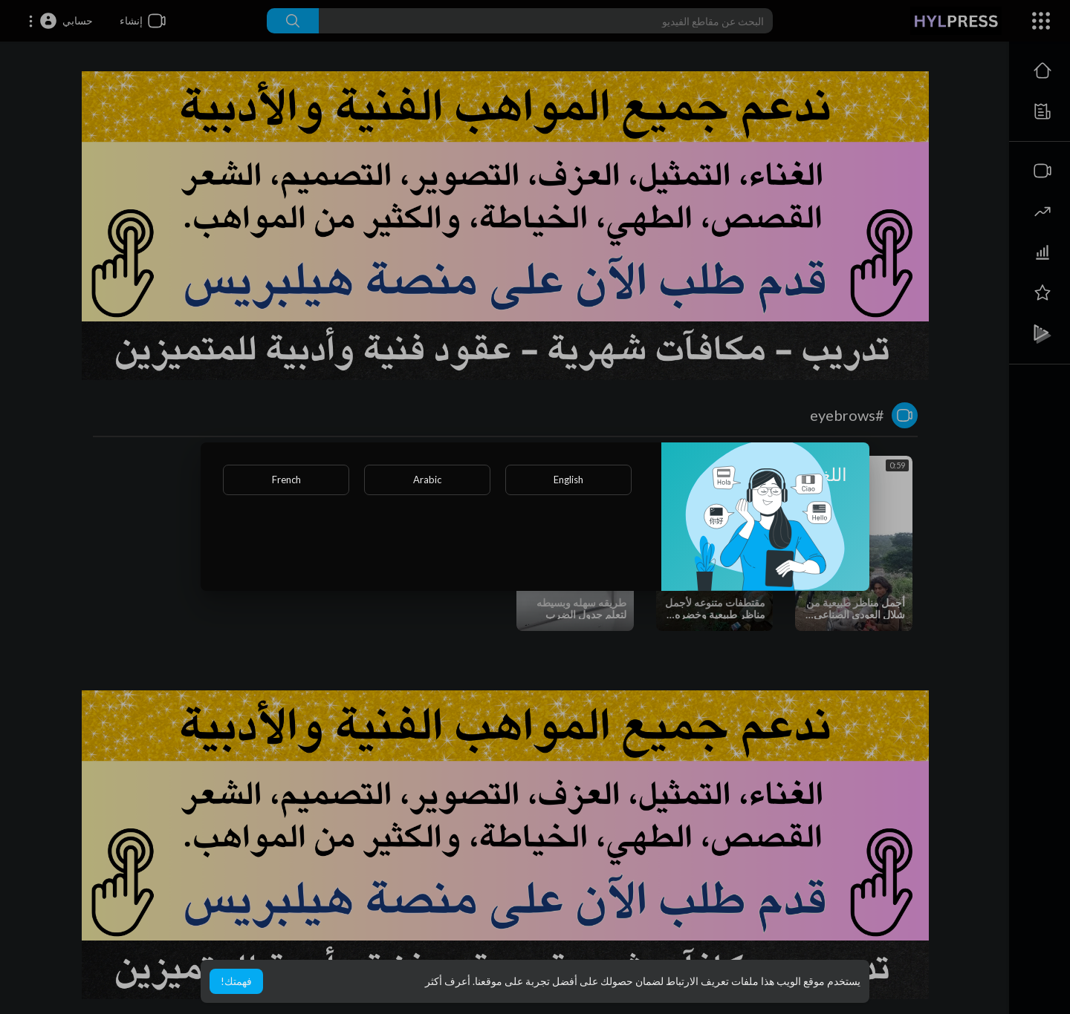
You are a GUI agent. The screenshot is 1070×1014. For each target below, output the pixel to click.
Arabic (427, 479)
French (286, 479)
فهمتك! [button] (236, 981)
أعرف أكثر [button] (447, 981)
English (568, 479)
